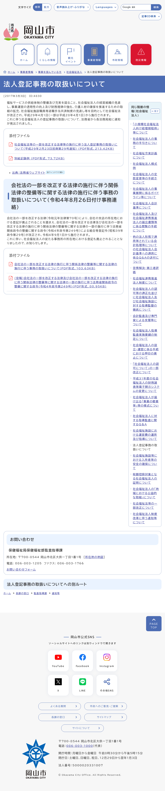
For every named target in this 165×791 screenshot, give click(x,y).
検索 (156, 7)
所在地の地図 (94, 557)
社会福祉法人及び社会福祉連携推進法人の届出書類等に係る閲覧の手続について (145, 222)
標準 (37, 7)
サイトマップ (104, 717)
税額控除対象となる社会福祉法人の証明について (145, 478)
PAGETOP (154, 626)
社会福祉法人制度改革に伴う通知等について (145, 518)
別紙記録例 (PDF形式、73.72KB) (37, 158)
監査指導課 (40, 593)
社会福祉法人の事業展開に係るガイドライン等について (146, 193)
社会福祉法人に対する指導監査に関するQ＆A (145, 420)
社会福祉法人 (74, 72)
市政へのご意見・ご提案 (104, 706)
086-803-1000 (79, 746)
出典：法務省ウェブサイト (38, 172)
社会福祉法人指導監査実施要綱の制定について (145, 334)
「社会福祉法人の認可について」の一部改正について (146, 368)
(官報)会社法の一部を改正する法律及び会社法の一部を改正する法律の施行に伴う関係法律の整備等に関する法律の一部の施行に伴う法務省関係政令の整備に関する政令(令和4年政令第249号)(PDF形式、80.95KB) (63, 282)
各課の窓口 (22, 593)
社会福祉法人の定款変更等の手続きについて (145, 178)
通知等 (56, 593)
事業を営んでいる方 (50, 72)
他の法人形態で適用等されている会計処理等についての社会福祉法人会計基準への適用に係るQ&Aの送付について (146, 249)
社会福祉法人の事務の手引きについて (145, 143)
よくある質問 (58, 706)
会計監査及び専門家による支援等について (145, 320)
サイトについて (81, 728)
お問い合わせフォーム (21, 569)
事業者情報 (26, 72)
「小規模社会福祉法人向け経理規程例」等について (146, 128)
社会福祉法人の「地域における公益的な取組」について (146, 493)
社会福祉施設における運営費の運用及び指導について (145, 434)
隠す (156, 111)
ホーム (11, 72)
